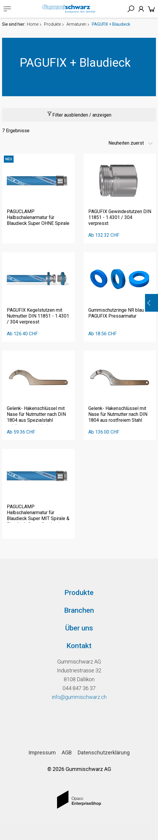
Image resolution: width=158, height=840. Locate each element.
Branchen (79, 610)
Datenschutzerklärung (104, 752)
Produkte (52, 24)
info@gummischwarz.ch (79, 697)
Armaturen (76, 24)
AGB (67, 752)
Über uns (79, 628)
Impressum (42, 752)
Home (32, 24)
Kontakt (79, 646)
